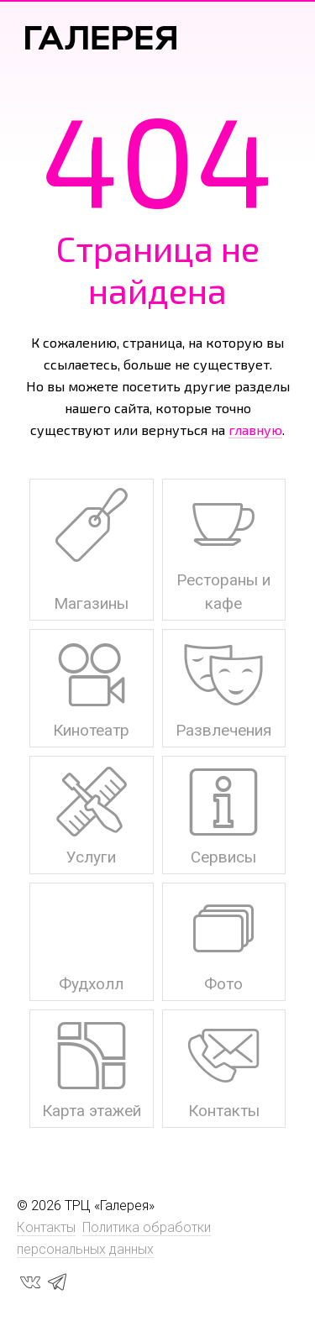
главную (255, 430)
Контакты (46, 1227)
